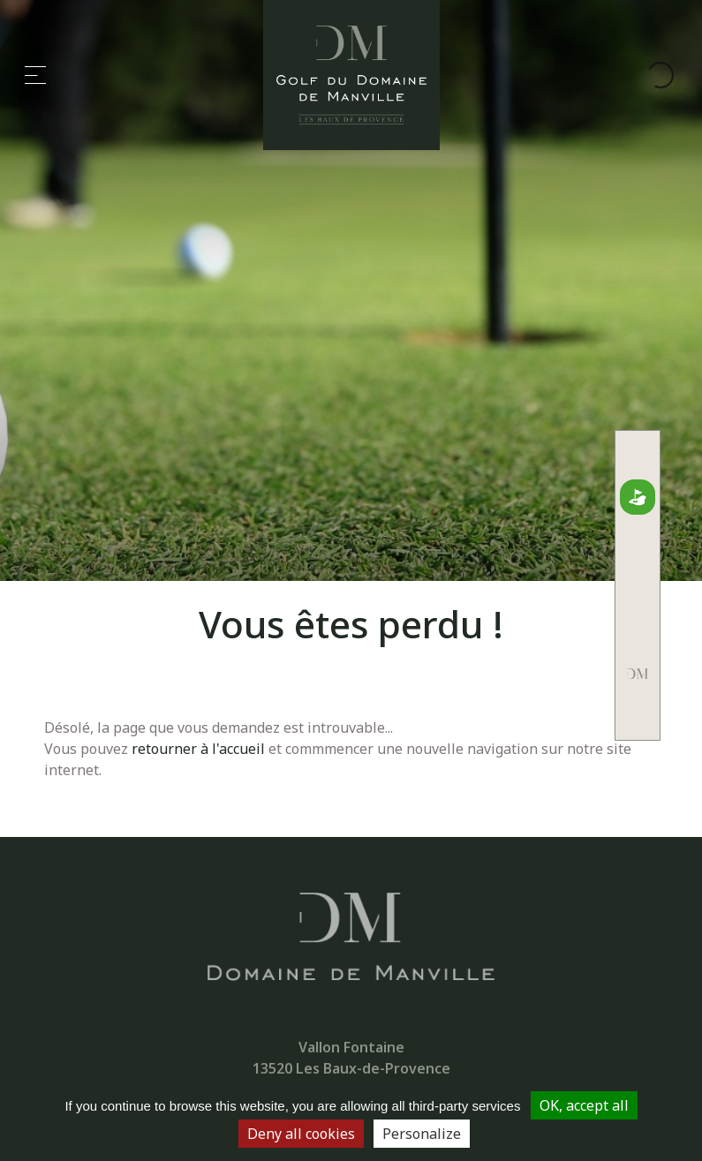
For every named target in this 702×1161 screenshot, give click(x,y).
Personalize (421, 1133)
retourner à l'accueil (198, 748)
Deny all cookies (301, 1133)
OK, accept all (584, 1105)
